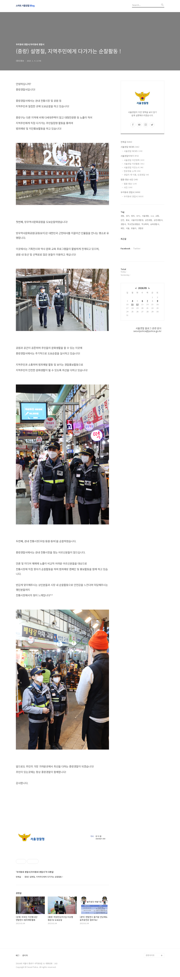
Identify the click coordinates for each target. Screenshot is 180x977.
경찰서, (123, 224)
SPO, (138, 215)
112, (152, 215)
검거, (128, 215)
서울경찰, (145, 215)
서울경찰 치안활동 (134, 163)
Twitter (136, 248)
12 (137, 304)
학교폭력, (145, 224)
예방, (123, 228)
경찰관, (141, 228)
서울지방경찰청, (137, 220)
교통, (157, 215)
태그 (17, 955)
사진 (128, 187)
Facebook (125, 248)
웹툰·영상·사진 (129, 179)
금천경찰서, (158, 220)
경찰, (123, 215)
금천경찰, (149, 220)
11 (132, 304)
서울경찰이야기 (130, 155)
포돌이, (134, 228)
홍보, (128, 220)
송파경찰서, (155, 224)
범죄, (133, 215)
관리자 (25, 955)
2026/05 (142, 288)
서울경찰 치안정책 (134, 160)
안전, (123, 220)
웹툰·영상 (130, 183)
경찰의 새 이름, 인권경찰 (136, 174)
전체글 (126, 141)
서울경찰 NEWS (130, 146)
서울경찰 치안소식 (133, 167)
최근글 (123, 238)
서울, (128, 228)
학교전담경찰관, (134, 224)
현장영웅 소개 (132, 171)
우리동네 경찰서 (130, 192)
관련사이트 (150, 955)
